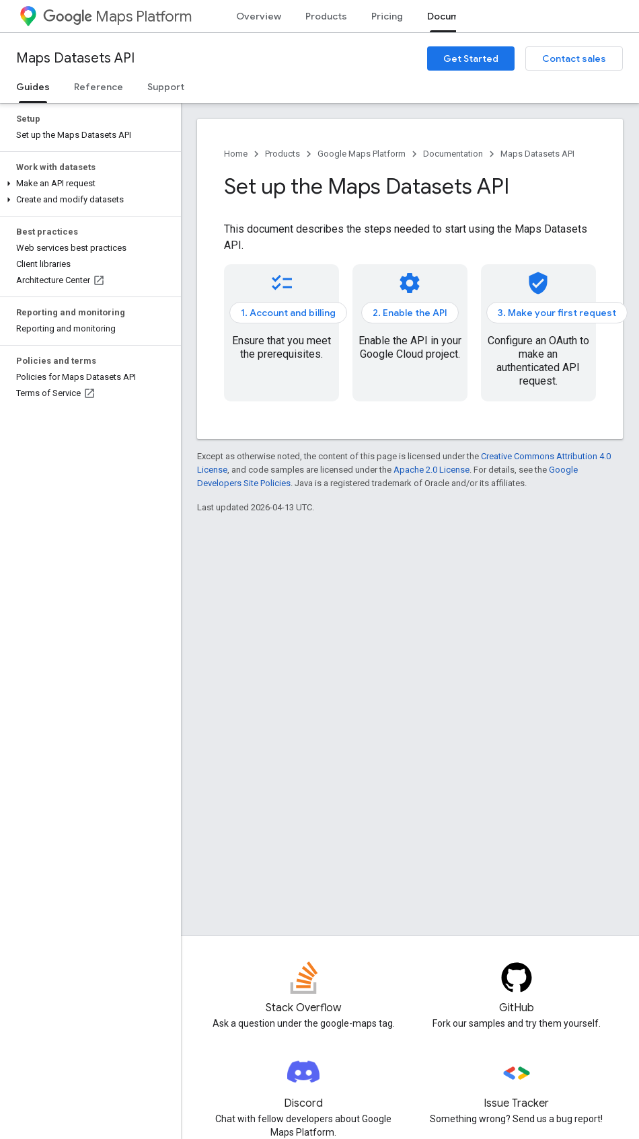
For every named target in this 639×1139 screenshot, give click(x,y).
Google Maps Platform (361, 154)
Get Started (470, 58)
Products (326, 16)
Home (236, 154)
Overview (258, 16)
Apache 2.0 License (431, 470)
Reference (98, 87)
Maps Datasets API (75, 58)
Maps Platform (117, 16)
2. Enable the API (410, 313)
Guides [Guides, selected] (33, 87)
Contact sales (574, 58)
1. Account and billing (288, 313)
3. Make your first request (557, 313)
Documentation (453, 154)
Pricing (387, 16)
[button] (88, 183)
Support (165, 87)
